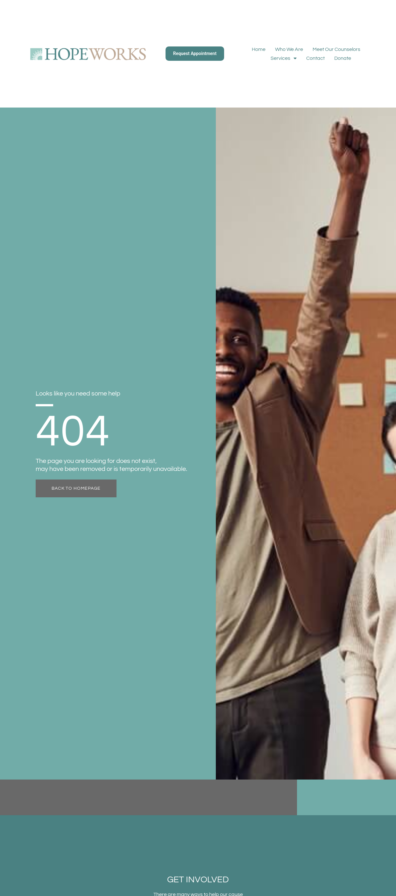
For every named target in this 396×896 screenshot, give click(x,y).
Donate (342, 58)
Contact (315, 58)
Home (258, 49)
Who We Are (289, 49)
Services (284, 58)
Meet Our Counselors (336, 49)
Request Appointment (194, 53)
